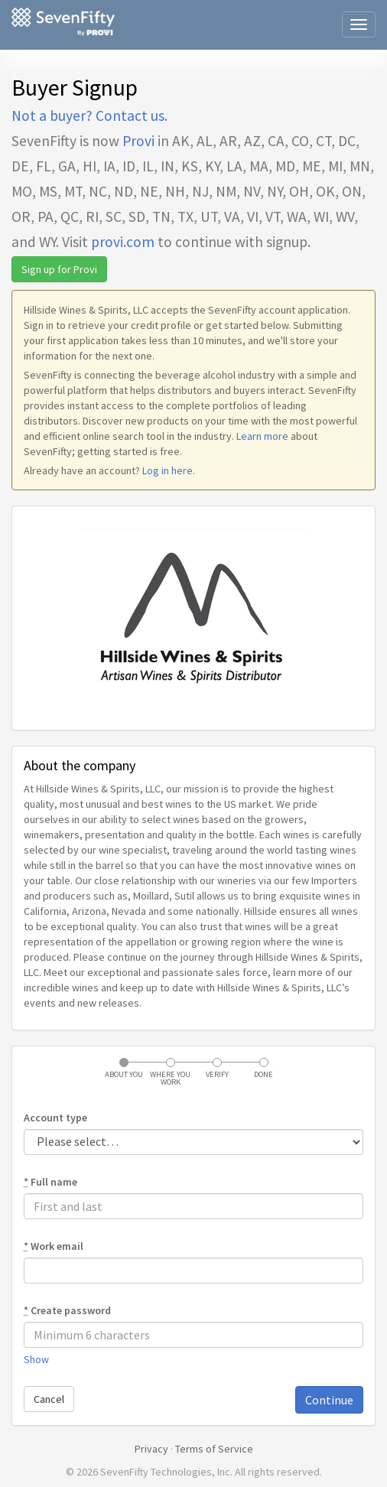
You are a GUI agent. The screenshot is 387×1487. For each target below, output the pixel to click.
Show (36, 1359)
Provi (138, 141)
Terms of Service (214, 1449)
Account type (55, 1117)
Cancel (49, 1399)
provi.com (122, 242)
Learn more (262, 436)
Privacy (151, 1449)
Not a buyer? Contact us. (89, 115)
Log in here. (168, 470)
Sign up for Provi (59, 269)
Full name (50, 1182)
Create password (67, 1310)
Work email (53, 1246)
